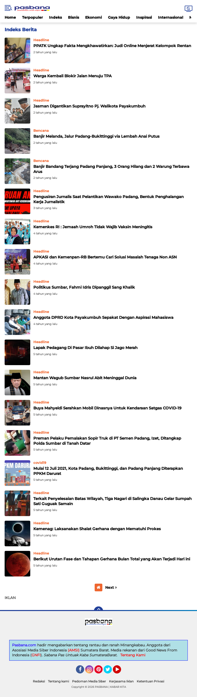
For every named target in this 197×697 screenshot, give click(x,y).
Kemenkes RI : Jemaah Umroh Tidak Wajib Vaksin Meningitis (92, 226)
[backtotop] (98, 611)
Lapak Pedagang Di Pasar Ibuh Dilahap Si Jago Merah (85, 347)
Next (111, 587)
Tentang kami (58, 681)
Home (10, 17)
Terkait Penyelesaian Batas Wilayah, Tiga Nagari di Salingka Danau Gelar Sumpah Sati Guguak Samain (112, 501)
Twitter (110, 671)
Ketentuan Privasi (150, 681)
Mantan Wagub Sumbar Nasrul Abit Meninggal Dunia (84, 377)
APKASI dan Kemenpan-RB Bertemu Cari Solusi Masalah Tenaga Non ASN (105, 257)
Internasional (170, 17)
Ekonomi (93, 17)
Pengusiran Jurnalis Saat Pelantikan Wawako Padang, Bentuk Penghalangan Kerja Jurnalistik (108, 199)
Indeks (55, 17)
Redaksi (39, 681)
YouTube (120, 671)
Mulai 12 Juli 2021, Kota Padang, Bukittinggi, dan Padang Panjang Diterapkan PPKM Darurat (108, 471)
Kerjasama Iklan (121, 681)
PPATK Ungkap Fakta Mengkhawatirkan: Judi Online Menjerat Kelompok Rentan (112, 45)
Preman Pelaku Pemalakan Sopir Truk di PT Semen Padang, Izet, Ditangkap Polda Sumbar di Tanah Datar (107, 441)
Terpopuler (32, 17)
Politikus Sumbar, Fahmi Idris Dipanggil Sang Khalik (84, 287)
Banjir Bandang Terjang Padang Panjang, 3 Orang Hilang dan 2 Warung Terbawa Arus (111, 169)
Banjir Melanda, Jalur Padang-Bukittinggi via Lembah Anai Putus (96, 136)
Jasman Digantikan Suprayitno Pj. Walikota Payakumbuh (89, 106)
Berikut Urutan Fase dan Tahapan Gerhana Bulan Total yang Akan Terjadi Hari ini (111, 559)
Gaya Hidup (119, 17)
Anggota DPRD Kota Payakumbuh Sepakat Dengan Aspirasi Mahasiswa (103, 317)
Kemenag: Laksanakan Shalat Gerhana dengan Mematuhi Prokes (97, 528)
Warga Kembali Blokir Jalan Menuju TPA (72, 75)
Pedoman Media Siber (89, 681)
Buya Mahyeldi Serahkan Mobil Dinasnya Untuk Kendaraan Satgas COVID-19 (107, 408)
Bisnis (73, 17)
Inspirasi (144, 17)
